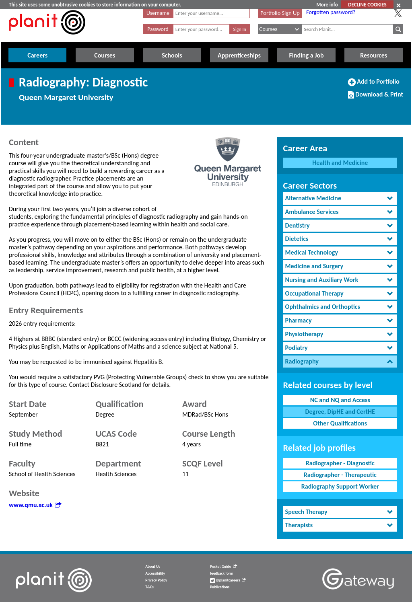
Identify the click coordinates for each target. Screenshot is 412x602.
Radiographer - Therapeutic (340, 475)
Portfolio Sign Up (280, 12)
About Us (152, 566)
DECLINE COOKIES (367, 5)
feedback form (221, 573)
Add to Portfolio (374, 84)
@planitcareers (228, 580)
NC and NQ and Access (340, 400)
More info (327, 5)
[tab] (340, 198)
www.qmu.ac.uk (35, 505)
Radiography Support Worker (340, 486)
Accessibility (155, 573)
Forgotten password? (330, 12)
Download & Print (375, 97)
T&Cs (149, 587)
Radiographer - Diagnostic (340, 463)
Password (157, 29)
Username (157, 13)
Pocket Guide (223, 566)
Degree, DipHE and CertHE (340, 411)
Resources (373, 55)
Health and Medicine (340, 162)
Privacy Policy (156, 580)
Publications (219, 587)
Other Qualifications (340, 423)
